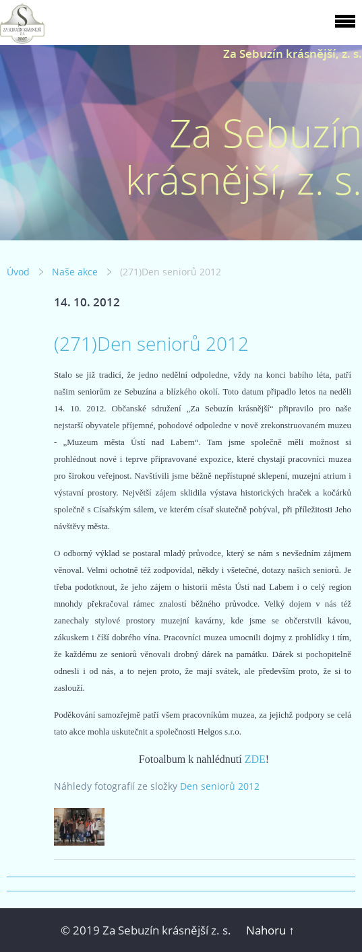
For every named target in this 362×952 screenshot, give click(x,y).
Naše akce (75, 271)
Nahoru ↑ (270, 930)
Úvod (18, 271)
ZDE (255, 759)
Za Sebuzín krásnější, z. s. (292, 53)
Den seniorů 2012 (220, 786)
